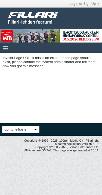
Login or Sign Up (84, 4)
